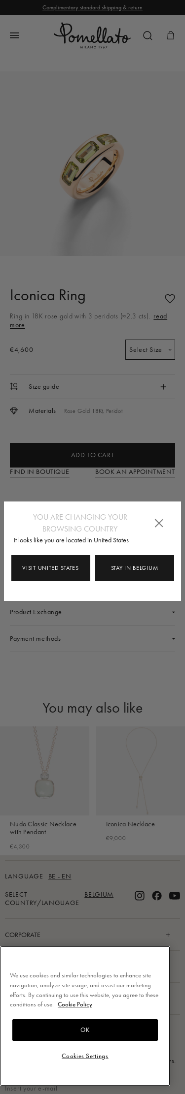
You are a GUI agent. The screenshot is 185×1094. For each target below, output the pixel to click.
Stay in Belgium (134, 567)
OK (84, 1029)
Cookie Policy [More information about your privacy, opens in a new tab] (75, 1004)
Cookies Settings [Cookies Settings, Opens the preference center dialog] (85, 1056)
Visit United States (50, 567)
